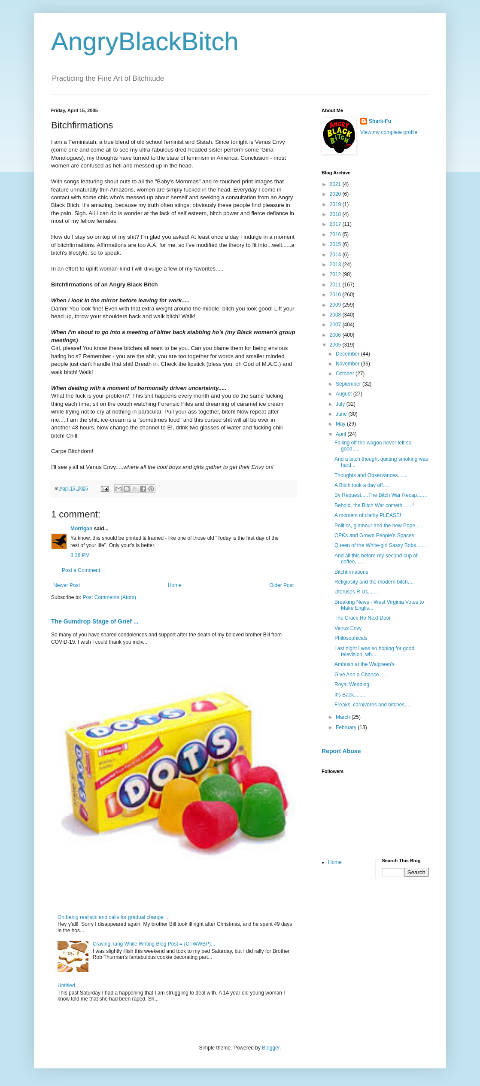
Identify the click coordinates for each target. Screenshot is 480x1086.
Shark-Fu (380, 121)
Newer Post (66, 585)
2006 (336, 335)
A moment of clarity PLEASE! (367, 515)
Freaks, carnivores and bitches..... (373, 705)
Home (175, 585)
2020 (336, 194)
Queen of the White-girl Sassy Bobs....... (380, 545)
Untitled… (69, 986)
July (341, 404)
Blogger (270, 1048)
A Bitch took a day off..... (362, 485)
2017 (336, 224)
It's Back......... (350, 695)
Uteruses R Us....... (356, 592)
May (341, 424)
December (348, 354)
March (344, 717)
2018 (336, 214)
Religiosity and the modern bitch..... (374, 582)
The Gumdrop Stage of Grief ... (94, 621)
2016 (336, 234)
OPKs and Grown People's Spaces (374, 535)
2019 (336, 204)
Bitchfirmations (351, 572)
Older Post (281, 585)
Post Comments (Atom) (109, 597)
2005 (336, 345)
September (349, 384)
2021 (336, 184)
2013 (336, 265)
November (348, 364)
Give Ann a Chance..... (360, 675)
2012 (336, 274)
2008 (336, 315)
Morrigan (81, 529)
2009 (336, 305)
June (342, 414)
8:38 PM (80, 555)
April (341, 434)
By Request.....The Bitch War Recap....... (380, 495)
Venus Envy (348, 628)
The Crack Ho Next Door (362, 618)
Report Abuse (341, 751)
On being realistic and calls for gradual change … (114, 917)
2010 (336, 295)
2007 (336, 325)
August (344, 394)
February (347, 727)
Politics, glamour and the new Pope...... (379, 526)
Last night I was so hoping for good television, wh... (374, 651)
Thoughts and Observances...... (370, 475)
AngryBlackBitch (145, 41)
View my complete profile (388, 132)
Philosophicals (351, 638)
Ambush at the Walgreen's (364, 664)
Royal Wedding (351, 684)
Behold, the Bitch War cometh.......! (374, 505)
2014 (336, 255)
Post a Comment (81, 570)
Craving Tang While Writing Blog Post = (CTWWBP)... (154, 944)
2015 (336, 244)
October (345, 374)
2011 (336, 285)
